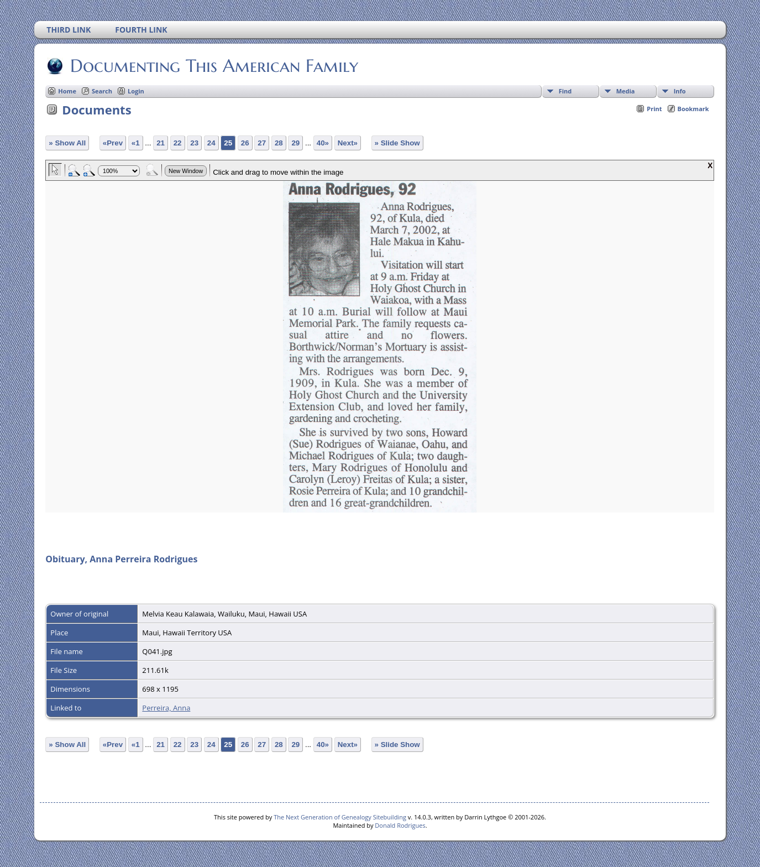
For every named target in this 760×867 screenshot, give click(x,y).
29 (295, 143)
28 (279, 143)
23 (194, 143)
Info (680, 91)
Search (102, 91)
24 (211, 143)
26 (245, 143)
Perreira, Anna (166, 708)
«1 (136, 143)
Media (625, 91)
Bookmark (693, 109)
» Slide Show (397, 143)
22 (178, 143)
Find (565, 91)
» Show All (67, 143)
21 (160, 143)
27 (262, 143)
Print (654, 109)
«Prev (113, 143)
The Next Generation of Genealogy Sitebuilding (340, 817)
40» (323, 143)
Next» (348, 143)
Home (67, 91)
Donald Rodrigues (400, 825)
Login (136, 91)
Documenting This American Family (213, 66)
